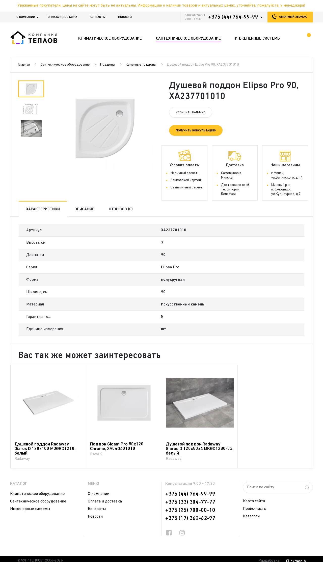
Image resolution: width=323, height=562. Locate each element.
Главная (24, 65)
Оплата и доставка (62, 17)
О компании (25, 17)
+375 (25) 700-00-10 (190, 510)
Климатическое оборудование (37, 494)
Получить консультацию (196, 130)
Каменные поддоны (141, 65)
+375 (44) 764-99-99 (233, 17)
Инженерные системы (30, 509)
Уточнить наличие (190, 112)
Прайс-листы (254, 509)
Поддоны (107, 65)
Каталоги (251, 516)
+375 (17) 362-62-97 (190, 518)
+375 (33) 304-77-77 (190, 502)
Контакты (97, 17)
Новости (125, 17)
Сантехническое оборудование (65, 65)
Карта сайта (254, 501)
